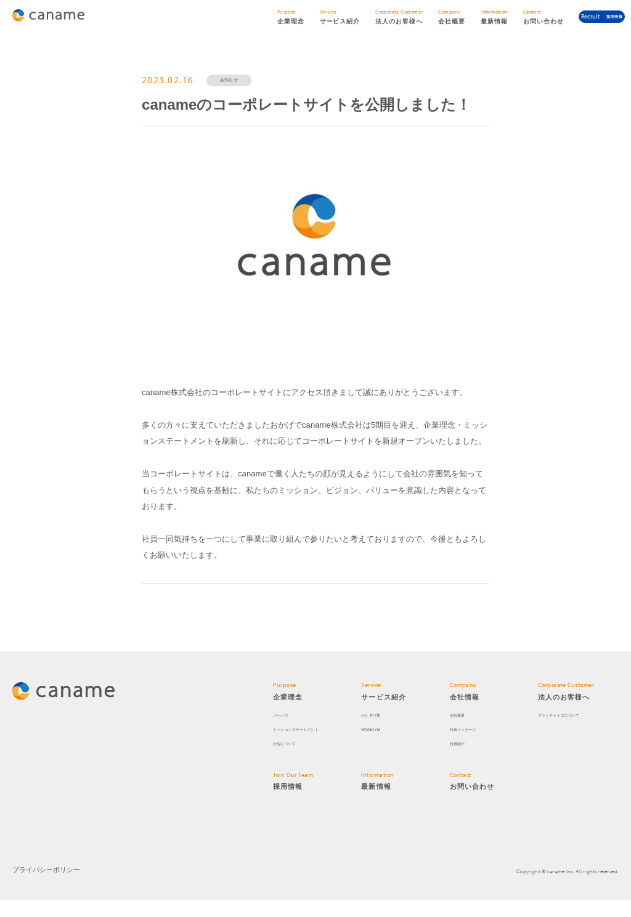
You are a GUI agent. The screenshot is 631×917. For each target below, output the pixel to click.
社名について (292, 760)
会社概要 (462, 731)
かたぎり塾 (377, 731)
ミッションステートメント (310, 746)
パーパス (285, 731)
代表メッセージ (472, 746)
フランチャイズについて (572, 731)
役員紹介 (462, 760)
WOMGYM (375, 746)
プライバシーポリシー (43, 887)
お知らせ (241, 83)
